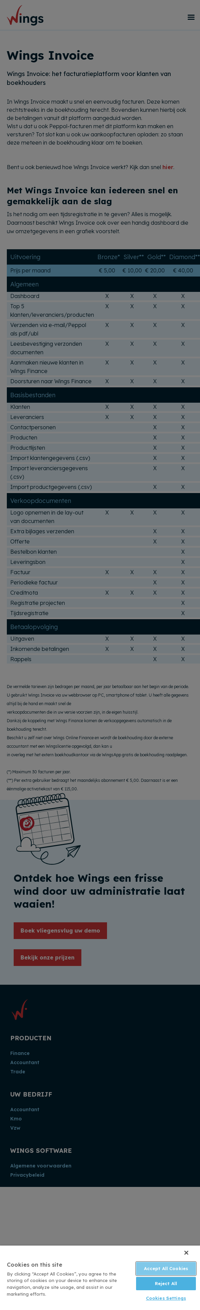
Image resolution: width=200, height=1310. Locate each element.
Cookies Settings (166, 1298)
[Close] (186, 1253)
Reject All (166, 1283)
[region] (100, 1278)
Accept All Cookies (166, 1268)
